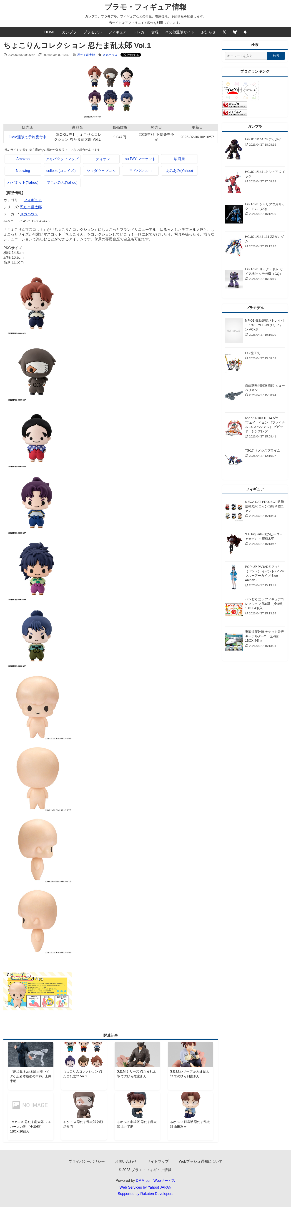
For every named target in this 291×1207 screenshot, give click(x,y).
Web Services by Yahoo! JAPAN (145, 1187)
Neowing (23, 171)
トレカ (138, 32)
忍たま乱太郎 (86, 55)
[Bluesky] (235, 32)
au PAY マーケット (140, 159)
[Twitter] (224, 32)
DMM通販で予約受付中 (27, 137)
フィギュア (117, 32)
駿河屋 (179, 159)
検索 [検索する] (276, 55)
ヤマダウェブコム (101, 171)
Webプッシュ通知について (201, 1161)
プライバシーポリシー (86, 1161)
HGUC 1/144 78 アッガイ (263, 139)
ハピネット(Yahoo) (23, 182)
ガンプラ (69, 32)
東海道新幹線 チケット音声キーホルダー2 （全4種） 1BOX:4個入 (264, 636)
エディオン (101, 159)
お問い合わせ (126, 1161)
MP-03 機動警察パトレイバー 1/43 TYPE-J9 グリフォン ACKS (264, 325)
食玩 (154, 32)
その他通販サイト (179, 32)
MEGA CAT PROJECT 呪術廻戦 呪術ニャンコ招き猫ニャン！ (264, 506)
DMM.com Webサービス (156, 1180)
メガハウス (110, 55)
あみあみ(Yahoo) (179, 171)
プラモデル (92, 32)
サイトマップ (158, 1161)
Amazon (23, 159)
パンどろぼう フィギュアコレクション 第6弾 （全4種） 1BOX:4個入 (265, 603)
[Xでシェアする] (130, 55)
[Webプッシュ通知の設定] (245, 32)
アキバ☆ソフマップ (62, 159)
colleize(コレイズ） (62, 171)
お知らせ (208, 32)
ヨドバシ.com (140, 171)
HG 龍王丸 (252, 353)
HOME (49, 32)
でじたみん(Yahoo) (62, 182)
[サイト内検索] (246, 56)
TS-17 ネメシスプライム (262, 450)
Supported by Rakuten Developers (145, 1194)
